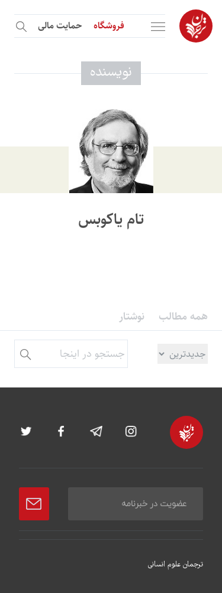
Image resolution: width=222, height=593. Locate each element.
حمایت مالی (60, 25)
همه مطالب (183, 316)
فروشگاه (109, 25)
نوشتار (131, 316)
